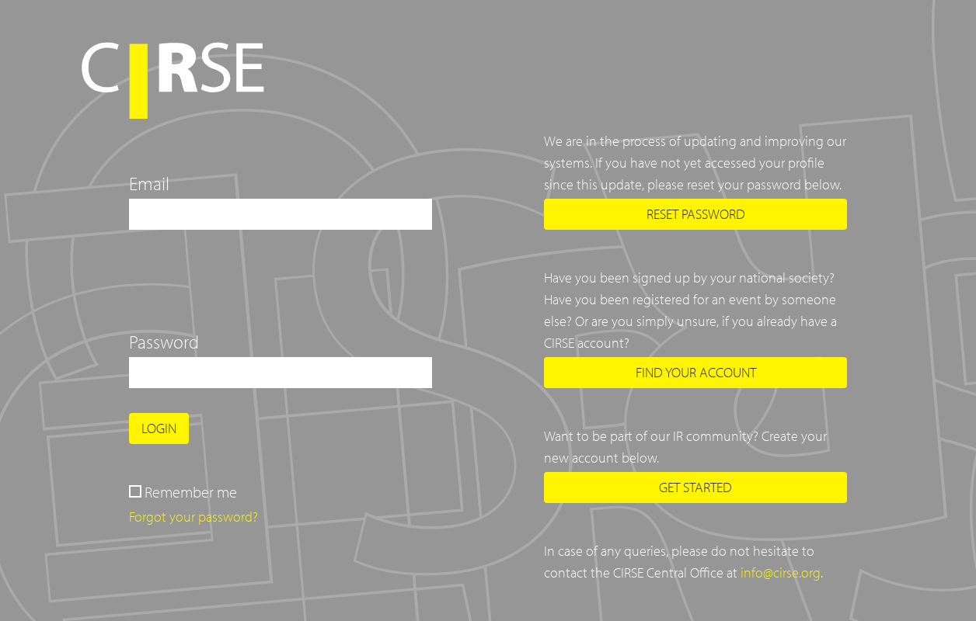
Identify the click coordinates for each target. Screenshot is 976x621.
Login (158, 428)
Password (164, 341)
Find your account (696, 372)
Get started (695, 487)
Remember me (191, 491)
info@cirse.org (781, 572)
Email (149, 183)
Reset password (696, 214)
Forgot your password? (193, 517)
